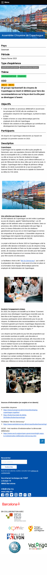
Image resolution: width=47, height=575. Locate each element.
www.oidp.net (6, 492)
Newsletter (6, 458)
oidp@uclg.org (7, 489)
